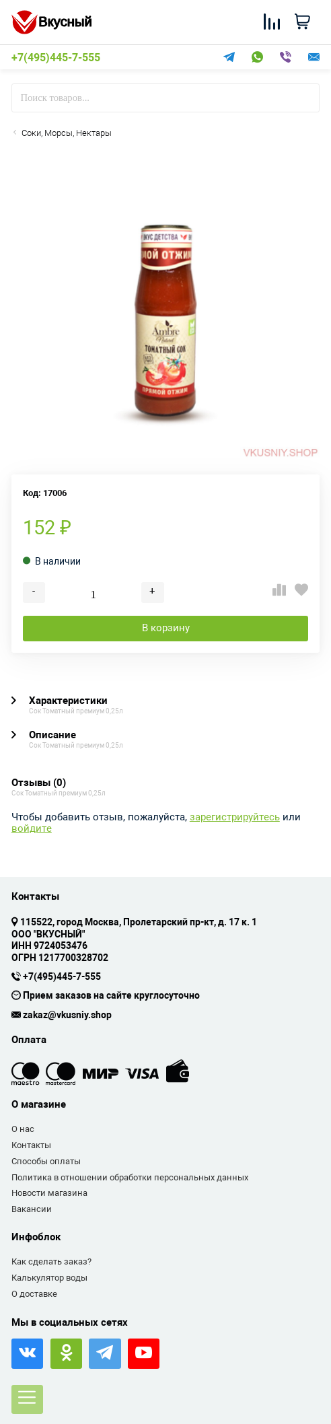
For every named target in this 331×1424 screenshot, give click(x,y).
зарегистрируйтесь (235, 817)
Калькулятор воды (49, 1277)
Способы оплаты (46, 1161)
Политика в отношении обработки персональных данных (129, 1177)
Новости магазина (49, 1192)
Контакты (31, 1145)
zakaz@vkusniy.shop (67, 1015)
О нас (22, 1129)
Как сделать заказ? (51, 1261)
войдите (31, 829)
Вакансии (31, 1209)
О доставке (34, 1293)
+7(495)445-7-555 (55, 57)
